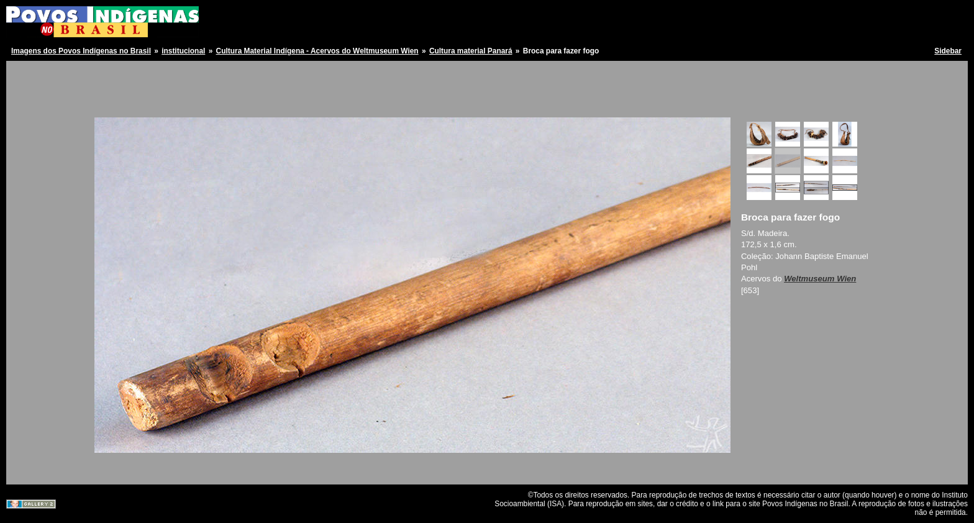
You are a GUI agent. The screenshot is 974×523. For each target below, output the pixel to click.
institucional (183, 51)
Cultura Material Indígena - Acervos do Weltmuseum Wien (317, 51)
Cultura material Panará (470, 51)
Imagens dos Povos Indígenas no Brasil (81, 51)
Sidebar (948, 51)
